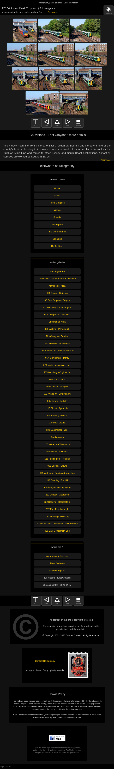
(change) (52, 12)
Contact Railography (45, 661)
